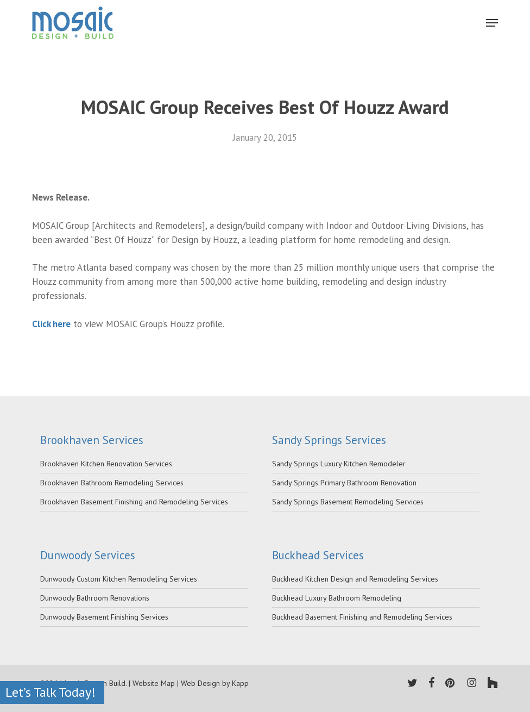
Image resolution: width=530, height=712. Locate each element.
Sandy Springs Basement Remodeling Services (348, 502)
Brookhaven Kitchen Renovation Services (106, 464)
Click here (51, 324)
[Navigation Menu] (492, 22)
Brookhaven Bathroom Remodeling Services (112, 483)
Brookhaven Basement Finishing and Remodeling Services (134, 502)
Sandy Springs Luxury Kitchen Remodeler (339, 464)
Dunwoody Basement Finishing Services (104, 617)
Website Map (153, 683)
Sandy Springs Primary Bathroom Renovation (344, 483)
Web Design (200, 683)
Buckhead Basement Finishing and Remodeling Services (362, 617)
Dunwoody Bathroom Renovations (94, 598)
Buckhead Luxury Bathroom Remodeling (336, 598)
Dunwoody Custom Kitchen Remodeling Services (118, 579)
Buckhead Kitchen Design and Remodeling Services (355, 579)
